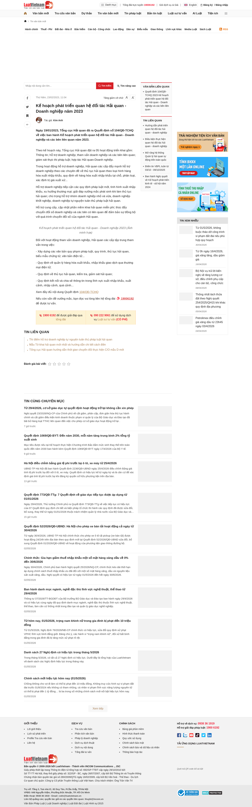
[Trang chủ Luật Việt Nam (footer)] (41, 762)
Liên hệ (31, 742)
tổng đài (61, 319)
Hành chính (31, 29)
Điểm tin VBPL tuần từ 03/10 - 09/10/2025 (157, 168)
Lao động (118, 29)
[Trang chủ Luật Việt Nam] (38, 5)
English (190, 5)
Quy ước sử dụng (131, 738)
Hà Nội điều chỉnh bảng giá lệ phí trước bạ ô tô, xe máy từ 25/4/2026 (70, 463)
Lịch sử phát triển (36, 733)
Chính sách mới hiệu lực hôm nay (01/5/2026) (55, 678)
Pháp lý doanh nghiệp (86, 738)
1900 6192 (47, 315)
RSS (223, 29)
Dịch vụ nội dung (84, 747)
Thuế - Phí (46, 29)
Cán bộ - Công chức (99, 29)
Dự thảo (86, 13)
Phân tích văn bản (84, 733)
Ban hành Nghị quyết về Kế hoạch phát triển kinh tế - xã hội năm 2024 (157, 181)
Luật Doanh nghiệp (57, 803)
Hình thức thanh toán (133, 733)
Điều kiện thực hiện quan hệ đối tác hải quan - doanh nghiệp (156, 143)
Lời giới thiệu (34, 729)
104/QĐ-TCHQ (88, 292)
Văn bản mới (41, 13)
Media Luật (190, 29)
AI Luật (197, 13)
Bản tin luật (154, 13)
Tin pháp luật (132, 13)
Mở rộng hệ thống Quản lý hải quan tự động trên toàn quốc (155, 156)
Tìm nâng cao (126, 85)
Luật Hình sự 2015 (93, 803)
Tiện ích (213, 13)
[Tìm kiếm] (104, 85)
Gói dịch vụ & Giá (168, 5)
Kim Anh (58, 120)
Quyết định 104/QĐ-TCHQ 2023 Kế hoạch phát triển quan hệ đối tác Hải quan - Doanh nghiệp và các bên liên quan (157, 100)
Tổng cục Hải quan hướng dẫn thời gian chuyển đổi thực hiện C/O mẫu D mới (76, 349)
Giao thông (157, 29)
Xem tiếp (98, 708)
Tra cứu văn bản (65, 13)
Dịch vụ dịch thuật (84, 742)
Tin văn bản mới (108, 13)
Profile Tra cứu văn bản (39, 738)
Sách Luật (205, 29)
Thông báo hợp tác (132, 752)
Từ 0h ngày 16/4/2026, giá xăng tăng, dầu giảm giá (210, 255)
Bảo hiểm (79, 29)
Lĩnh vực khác (174, 29)
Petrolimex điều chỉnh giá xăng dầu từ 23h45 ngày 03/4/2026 (209, 322)
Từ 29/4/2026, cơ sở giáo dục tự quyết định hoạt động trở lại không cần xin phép (79, 408)
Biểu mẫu (142, 29)
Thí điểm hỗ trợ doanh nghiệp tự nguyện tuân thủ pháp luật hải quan (70, 339)
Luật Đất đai (75, 803)
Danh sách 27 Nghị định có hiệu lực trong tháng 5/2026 (61, 652)
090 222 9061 (100, 315)
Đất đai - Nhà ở (63, 29)
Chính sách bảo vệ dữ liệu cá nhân (140, 747)
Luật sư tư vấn (177, 13)
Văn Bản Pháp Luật (34, 803)
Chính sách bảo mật (133, 742)
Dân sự (130, 29)
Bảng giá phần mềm (133, 729)
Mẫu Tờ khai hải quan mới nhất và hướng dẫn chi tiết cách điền (67, 344)
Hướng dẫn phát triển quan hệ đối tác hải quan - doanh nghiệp (156, 129)
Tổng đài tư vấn (83, 752)
